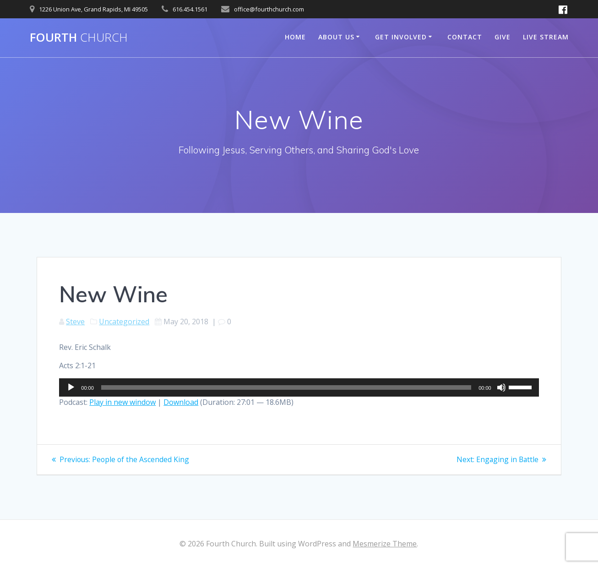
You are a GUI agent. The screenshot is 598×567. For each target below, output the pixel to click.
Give (503, 37)
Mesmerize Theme (385, 544)
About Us (336, 37)
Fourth (79, 38)
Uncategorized (124, 321)
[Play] (71, 387)
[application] (298, 387)
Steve (75, 321)
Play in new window (122, 402)
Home (295, 37)
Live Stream (546, 37)
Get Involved (401, 37)
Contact (464, 37)
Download (180, 402)
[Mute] (501, 387)
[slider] (286, 387)
